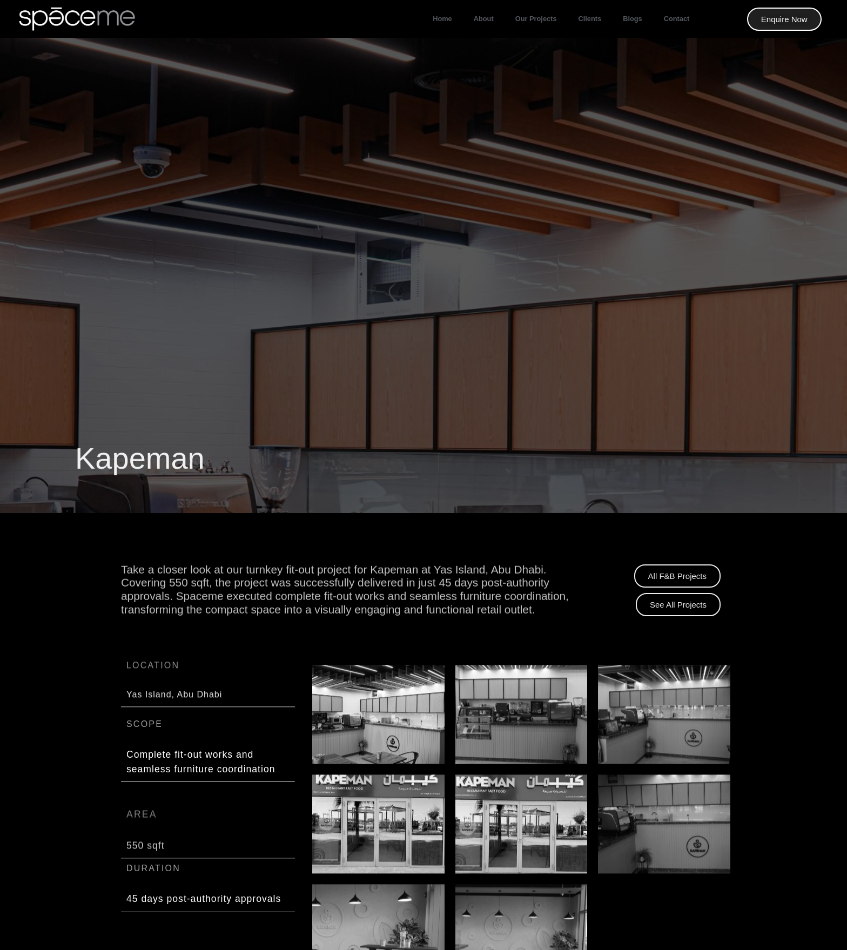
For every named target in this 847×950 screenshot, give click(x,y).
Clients (590, 19)
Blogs (632, 19)
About (484, 19)
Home (442, 19)
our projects (536, 19)
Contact (677, 19)
